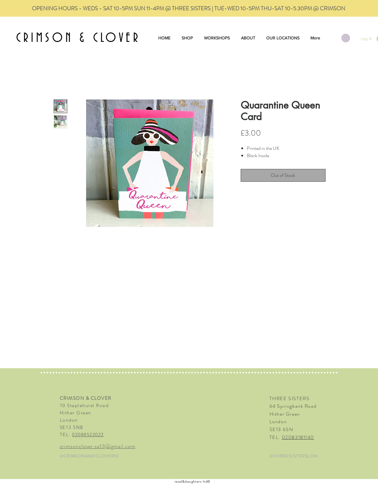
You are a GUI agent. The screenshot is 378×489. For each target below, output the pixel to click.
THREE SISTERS (289, 398)
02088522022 (88, 434)
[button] (345, 38)
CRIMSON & (54, 38)
